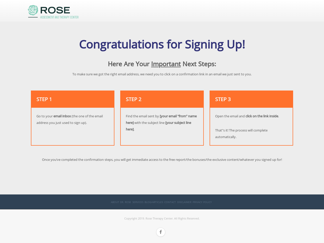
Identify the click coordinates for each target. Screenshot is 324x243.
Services (137, 202)
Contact (170, 202)
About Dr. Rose (121, 202)
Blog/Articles (154, 202)
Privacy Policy (202, 202)
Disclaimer (184, 202)
